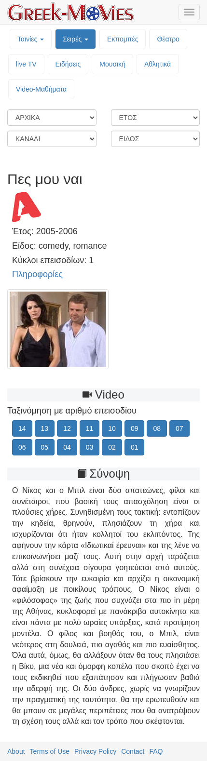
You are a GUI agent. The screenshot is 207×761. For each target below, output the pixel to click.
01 (134, 447)
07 (179, 428)
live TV (26, 64)
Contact (132, 751)
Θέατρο (168, 39)
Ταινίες (30, 39)
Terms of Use (49, 751)
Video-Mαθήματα (41, 89)
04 (67, 447)
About (16, 751)
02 (112, 447)
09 (134, 428)
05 (45, 447)
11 (90, 428)
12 (67, 428)
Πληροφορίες (37, 274)
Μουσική (112, 64)
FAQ (156, 751)
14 (22, 428)
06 (22, 447)
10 (112, 428)
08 (157, 428)
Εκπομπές (122, 39)
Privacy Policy (95, 751)
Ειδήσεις (68, 64)
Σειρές (75, 39)
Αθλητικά (157, 64)
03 (90, 447)
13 (45, 428)
